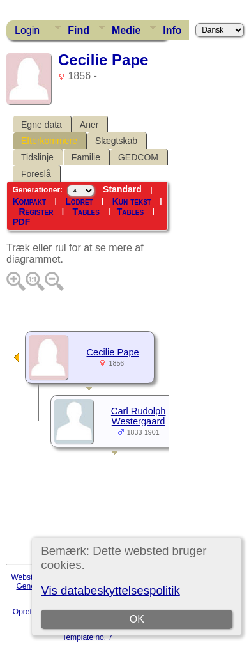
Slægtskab (116, 141)
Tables (85, 211)
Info (172, 30)
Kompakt (29, 201)
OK (137, 619)
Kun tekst (131, 201)
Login (27, 30)
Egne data (41, 125)
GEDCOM (138, 157)
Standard (122, 189)
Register (36, 211)
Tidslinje (37, 157)
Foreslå (36, 174)
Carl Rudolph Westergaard (138, 416)
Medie (126, 30)
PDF (21, 222)
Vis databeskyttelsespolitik (110, 590)
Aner (89, 125)
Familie (86, 157)
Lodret (79, 201)
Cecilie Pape (112, 352)
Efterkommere (49, 141)
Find (78, 30)
